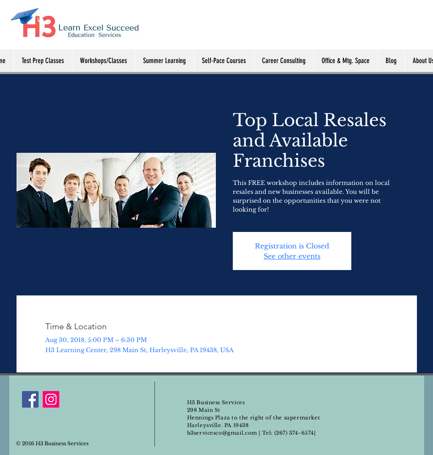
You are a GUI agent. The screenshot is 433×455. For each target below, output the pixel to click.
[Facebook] (30, 399)
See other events (292, 256)
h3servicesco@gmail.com (222, 433)
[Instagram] (51, 399)
